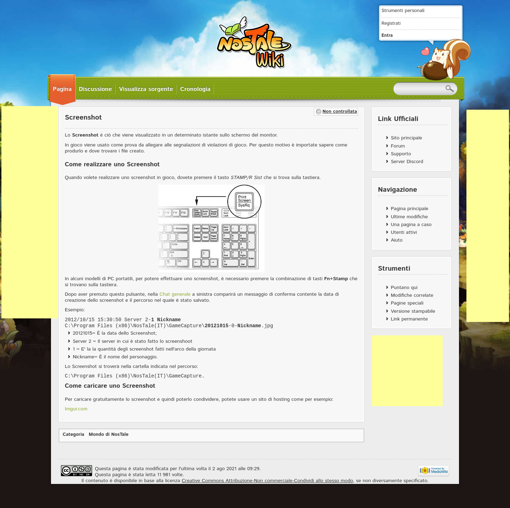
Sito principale (406, 138)
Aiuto (396, 240)
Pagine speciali (407, 303)
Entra (387, 35)
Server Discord (407, 161)
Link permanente (409, 319)
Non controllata (340, 111)
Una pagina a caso (411, 224)
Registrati (391, 23)
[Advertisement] (29, 212)
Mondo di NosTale (109, 434)
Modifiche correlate (412, 295)
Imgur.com (76, 408)
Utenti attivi (404, 232)
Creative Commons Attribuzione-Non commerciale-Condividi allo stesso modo (267, 480)
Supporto (401, 153)
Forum (398, 146)
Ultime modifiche (409, 216)
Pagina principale (409, 208)
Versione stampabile (413, 311)
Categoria (73, 434)
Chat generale (175, 294)
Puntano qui (404, 287)
